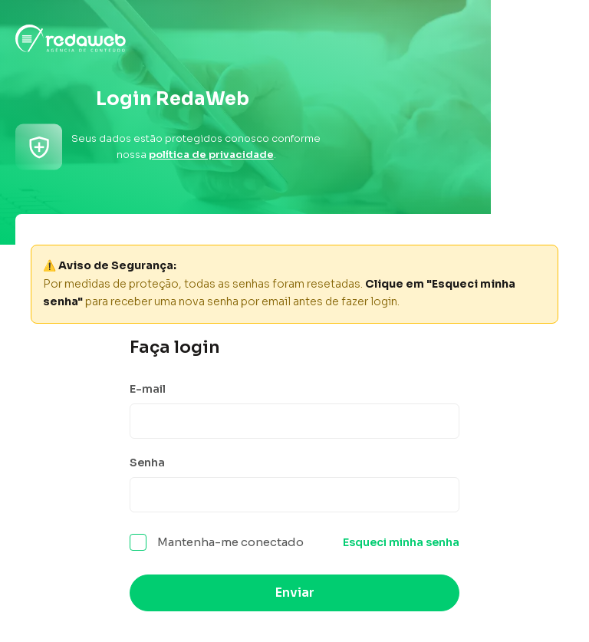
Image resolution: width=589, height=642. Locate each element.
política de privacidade (211, 154)
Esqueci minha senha (401, 542)
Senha (147, 462)
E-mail (148, 389)
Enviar (294, 592)
